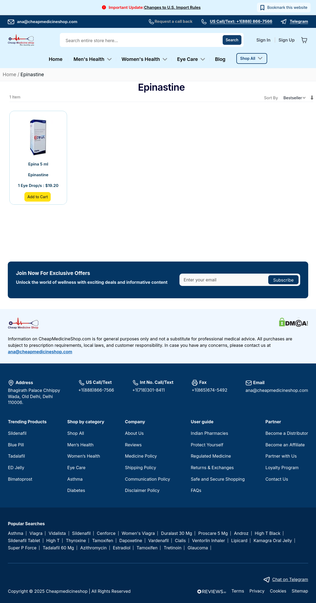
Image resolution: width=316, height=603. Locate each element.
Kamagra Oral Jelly (272, 540)
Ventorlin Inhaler (208, 540)
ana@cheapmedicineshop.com (42, 21)
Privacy (256, 591)
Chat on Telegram (290, 579)
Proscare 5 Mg (213, 533)
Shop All (75, 433)
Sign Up (286, 40)
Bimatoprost (20, 479)
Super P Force (22, 548)
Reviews (133, 444)
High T (53, 540)
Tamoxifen (102, 540)
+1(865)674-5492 (209, 390)
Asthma (75, 479)
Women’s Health (83, 456)
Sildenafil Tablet (24, 540)
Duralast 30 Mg (176, 533)
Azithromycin (93, 548)
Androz (241, 533)
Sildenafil (17, 433)
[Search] (232, 40)
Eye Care (76, 467)
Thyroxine (76, 540)
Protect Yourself (207, 444)
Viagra (36, 533)
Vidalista (57, 533)
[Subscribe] (283, 279)
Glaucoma (198, 548)
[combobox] (152, 40)
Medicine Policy (141, 456)
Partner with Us (281, 456)
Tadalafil (16, 456)
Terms (238, 591)
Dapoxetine (130, 540)
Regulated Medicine (211, 456)
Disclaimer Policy (142, 490)
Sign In (264, 40)
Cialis (180, 540)
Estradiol (121, 548)
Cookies (278, 591)
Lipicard (239, 540)
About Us (134, 433)
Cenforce (106, 533)
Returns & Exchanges (212, 467)
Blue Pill (16, 444)
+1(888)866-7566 (96, 390)
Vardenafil (158, 540)
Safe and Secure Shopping (218, 479)
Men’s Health (80, 444)
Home (10, 74)
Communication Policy (147, 479)
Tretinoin (172, 548)
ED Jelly (16, 467)
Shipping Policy (140, 467)
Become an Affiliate (285, 444)
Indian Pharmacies (209, 433)
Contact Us (277, 479)
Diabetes (76, 490)
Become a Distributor (287, 433)
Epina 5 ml (38, 164)
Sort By (271, 97)
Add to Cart (37, 196)
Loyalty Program (282, 467)
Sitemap (300, 591)
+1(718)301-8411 (148, 390)
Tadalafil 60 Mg (58, 548)
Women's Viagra (138, 533)
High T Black (268, 533)
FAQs (196, 490)
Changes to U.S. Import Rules (172, 7)
